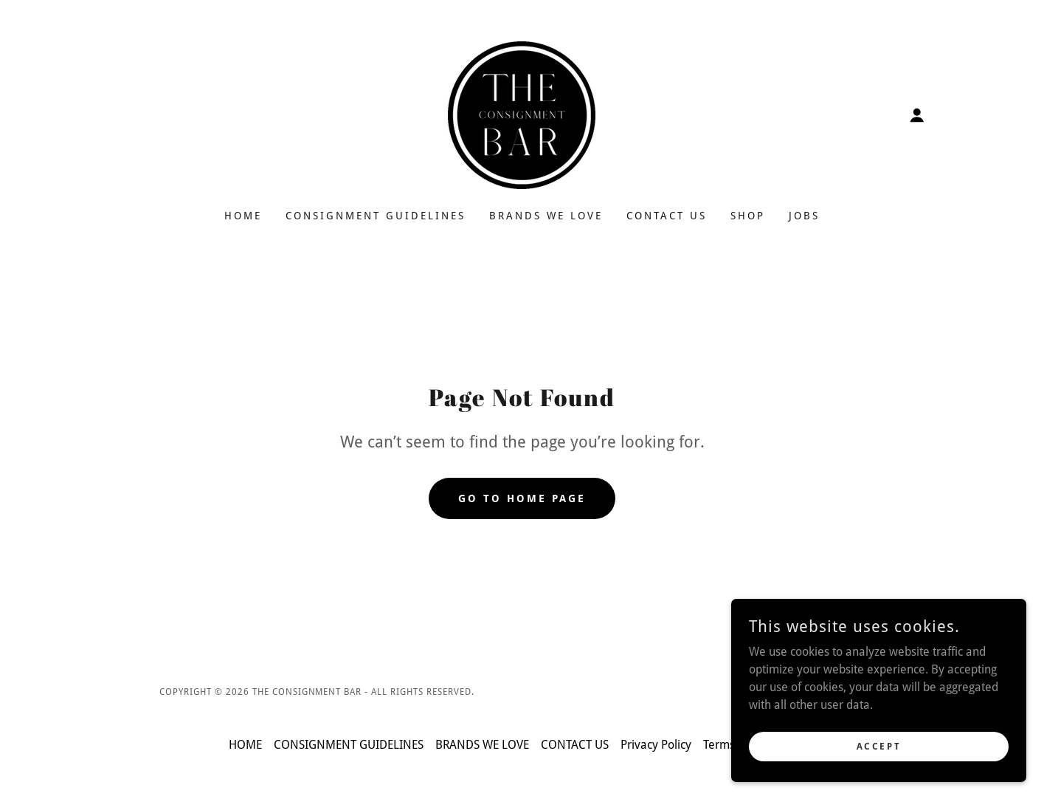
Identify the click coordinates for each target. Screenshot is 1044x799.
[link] (521, 114)
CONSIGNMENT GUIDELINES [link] (376, 216)
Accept (879, 746)
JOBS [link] (804, 216)
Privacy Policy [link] (655, 745)
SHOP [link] (747, 216)
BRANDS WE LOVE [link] (546, 216)
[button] (917, 115)
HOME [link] (243, 216)
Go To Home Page (522, 498)
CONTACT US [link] (666, 216)
